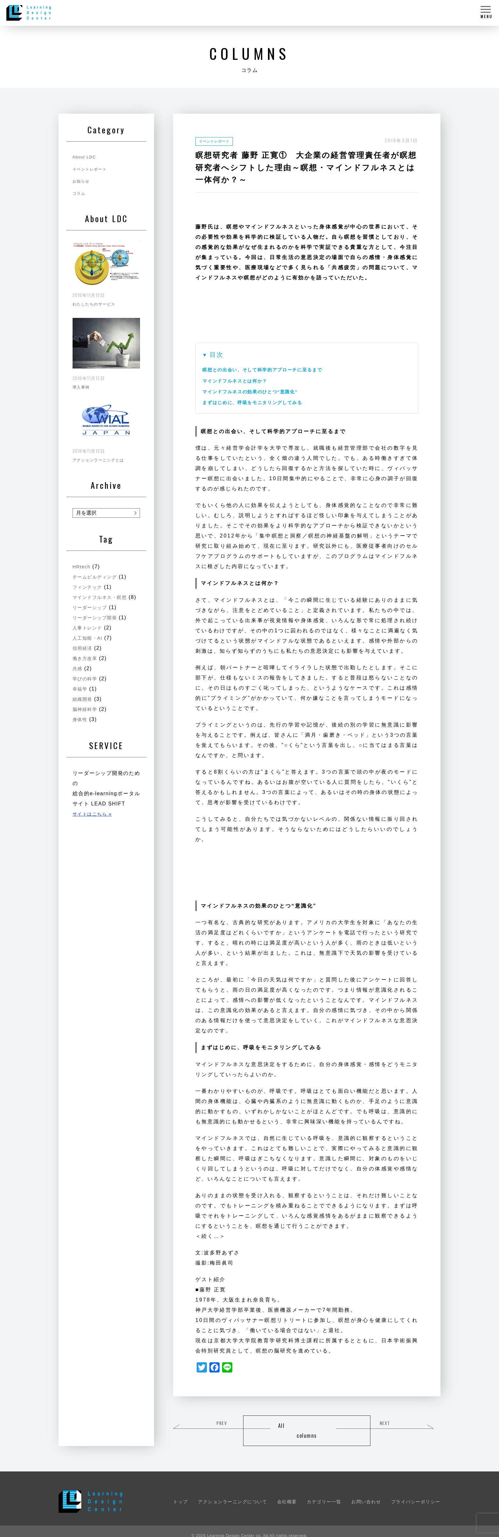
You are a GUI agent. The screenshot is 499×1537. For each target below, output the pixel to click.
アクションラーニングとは (102, 454)
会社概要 (287, 1492)
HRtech (82, 561)
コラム (80, 193)
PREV (199, 1424)
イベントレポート (217, 141)
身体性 (81, 724)
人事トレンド (89, 632)
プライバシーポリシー (415, 1492)
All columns (307, 1426)
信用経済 (84, 653)
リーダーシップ (92, 612)
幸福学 (81, 693)
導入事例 (82, 383)
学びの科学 (87, 683)
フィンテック (89, 581)
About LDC (86, 156)
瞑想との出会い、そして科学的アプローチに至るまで (271, 369)
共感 (78, 673)
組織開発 (84, 703)
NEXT (415, 1424)
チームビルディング (98, 571)
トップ (180, 1492)
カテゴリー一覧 (324, 1492)
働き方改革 (87, 663)
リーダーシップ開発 (98, 622)
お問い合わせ (366, 1492)
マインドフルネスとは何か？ (239, 380)
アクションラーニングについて (232, 1492)
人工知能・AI (89, 642)
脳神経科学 (87, 714)
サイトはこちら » (95, 818)
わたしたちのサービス (97, 302)
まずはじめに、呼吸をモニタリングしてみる (259, 402)
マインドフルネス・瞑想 (106, 591)
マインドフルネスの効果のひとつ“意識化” (257, 391)
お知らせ (82, 181)
